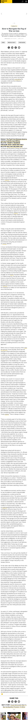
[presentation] (1, 709)
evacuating (17, 70)
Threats (14, 16)
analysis (4, 498)
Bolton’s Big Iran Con (14, 137)
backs (12, 265)
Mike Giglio (7, 29)
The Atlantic (14, 29)
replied (7, 405)
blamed (5, 276)
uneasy (4, 234)
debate (16, 203)
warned (7, 170)
